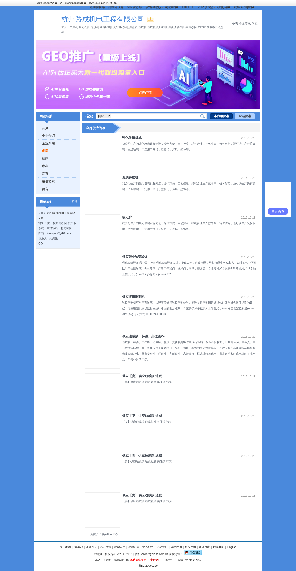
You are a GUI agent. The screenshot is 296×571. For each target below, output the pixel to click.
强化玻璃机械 (132, 138)
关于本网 (65, 547)
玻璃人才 (119, 547)
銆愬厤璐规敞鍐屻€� (73, 3)
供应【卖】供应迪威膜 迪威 (142, 376)
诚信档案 (48, 181)
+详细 (73, 201)
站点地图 (148, 547)
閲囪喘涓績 (134, 7)
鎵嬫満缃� (172, 7)
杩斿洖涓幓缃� (244, 7)
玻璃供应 (204, 547)
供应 (45, 151)
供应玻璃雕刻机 (133, 296)
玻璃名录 (133, 547)
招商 (45, 158)
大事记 (78, 547)
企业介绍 (48, 135)
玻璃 (180, 560)
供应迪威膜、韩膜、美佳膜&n (143, 336)
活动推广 (162, 547)
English (231, 547)
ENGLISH (188, 7)
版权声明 (190, 547)
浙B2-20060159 (148, 565)
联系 (45, 174)
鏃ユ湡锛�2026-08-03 (103, 3)
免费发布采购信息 (245, 24)
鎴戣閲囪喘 (97, 7)
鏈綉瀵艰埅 (205, 7)
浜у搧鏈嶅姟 (153, 7)
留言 (45, 189)
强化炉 (127, 217)
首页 (45, 128)
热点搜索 (105, 547)
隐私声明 (176, 547)
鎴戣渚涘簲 (115, 7)
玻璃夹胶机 (130, 177)
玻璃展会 (91, 547)
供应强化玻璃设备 (135, 257)
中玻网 (98, 554)
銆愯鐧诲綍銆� (47, 3)
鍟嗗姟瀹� (224, 7)
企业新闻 (48, 143)
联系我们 (218, 547)
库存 (45, 166)
